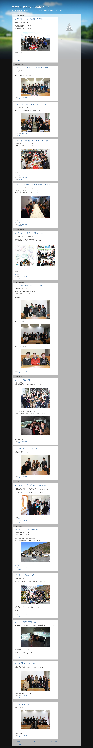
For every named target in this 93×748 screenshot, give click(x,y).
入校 (19, 98)
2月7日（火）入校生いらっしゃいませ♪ (26, 448)
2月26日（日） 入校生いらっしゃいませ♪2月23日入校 (31, 68)
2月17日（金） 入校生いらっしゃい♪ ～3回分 (29, 285)
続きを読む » (17, 57)
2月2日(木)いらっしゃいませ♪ (23, 704)
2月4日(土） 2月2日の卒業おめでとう (26, 622)
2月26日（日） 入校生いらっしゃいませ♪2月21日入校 (31, 104)
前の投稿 (54, 741)
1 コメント (24, 441)
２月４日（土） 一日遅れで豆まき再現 (26, 529)
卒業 (19, 278)
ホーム (36, 741)
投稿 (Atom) (19, 744)
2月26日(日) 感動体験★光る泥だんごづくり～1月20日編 (32, 185)
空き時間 (20, 569)
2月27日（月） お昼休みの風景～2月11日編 (29, 19)
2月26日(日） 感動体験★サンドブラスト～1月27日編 (31, 141)
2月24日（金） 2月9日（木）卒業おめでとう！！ (30, 233)
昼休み (19, 60)
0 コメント (24, 59)
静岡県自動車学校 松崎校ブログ (31, 6)
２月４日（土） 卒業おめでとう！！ (26, 575)
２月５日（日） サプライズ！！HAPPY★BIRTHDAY (30, 485)
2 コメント (24, 276)
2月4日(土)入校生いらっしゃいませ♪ (25, 663)
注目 (19, 522)
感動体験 (20, 179)
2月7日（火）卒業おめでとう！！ (24, 380)
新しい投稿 (18, 741)
